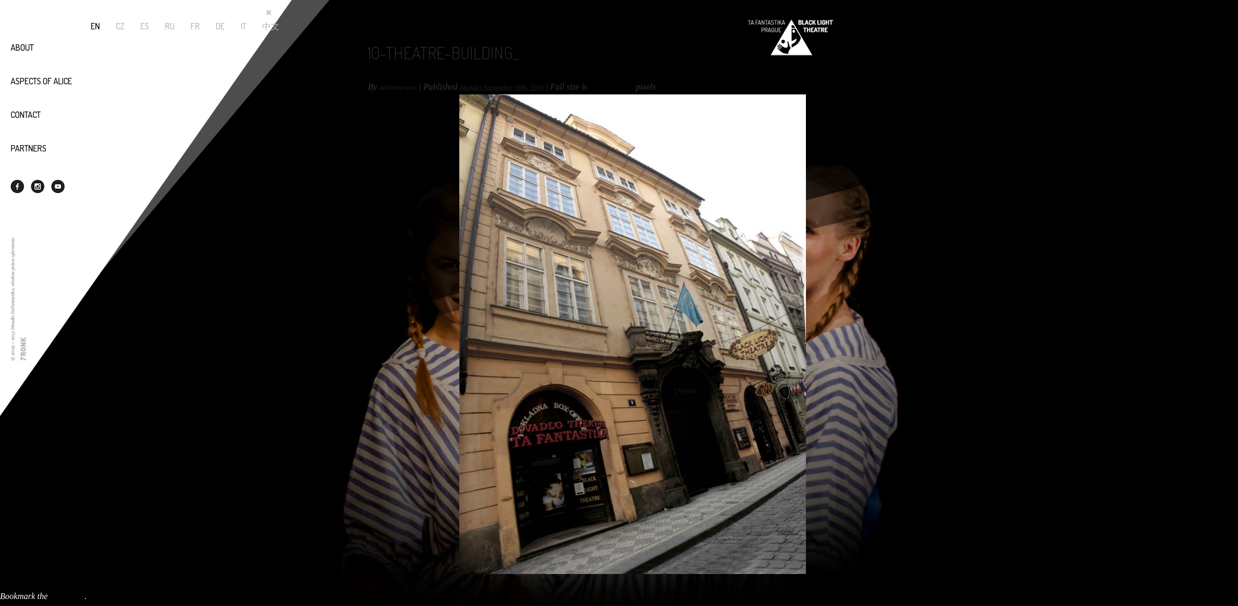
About (22, 47)
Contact (26, 114)
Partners (28, 148)
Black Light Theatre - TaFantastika (790, 37)
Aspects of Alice (41, 81)
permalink (67, 596)
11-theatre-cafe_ (28, 586)
